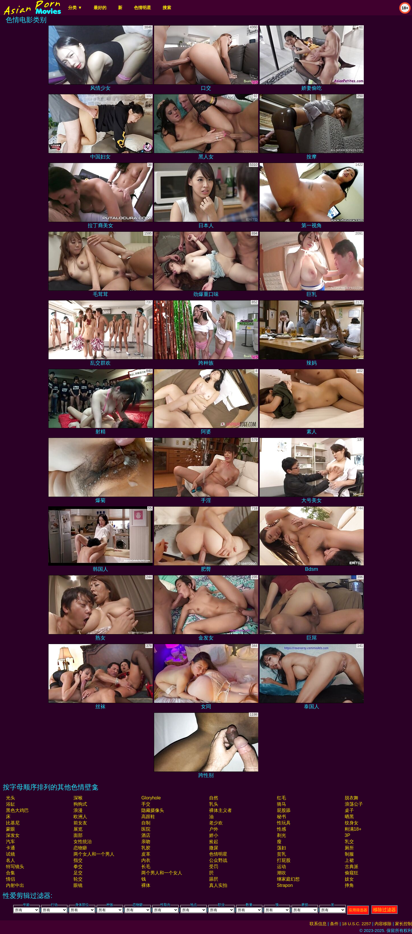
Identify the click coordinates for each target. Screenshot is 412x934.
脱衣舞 (351, 797)
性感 (281, 829)
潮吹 (281, 872)
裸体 (145, 885)
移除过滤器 (384, 909)
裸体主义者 (220, 810)
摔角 (349, 885)
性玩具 (284, 822)
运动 (281, 866)
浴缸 (10, 804)
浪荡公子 (354, 804)
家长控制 (403, 923)
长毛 (145, 866)
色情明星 (142, 7)
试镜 (10, 854)
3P (347, 835)
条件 (334, 923)
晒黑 (349, 816)
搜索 (167, 7)
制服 (349, 854)
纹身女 (351, 822)
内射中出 (15, 885)
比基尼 (13, 822)
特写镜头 (15, 866)
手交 (145, 804)
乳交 (349, 841)
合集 (10, 872)
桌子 (349, 810)
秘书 (281, 816)
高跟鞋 (148, 816)
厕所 (349, 847)
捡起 (213, 841)
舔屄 (213, 879)
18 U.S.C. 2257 (356, 923)
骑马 (281, 804)
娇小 (213, 835)
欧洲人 (80, 816)
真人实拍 (218, 885)
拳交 (78, 866)
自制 (145, 822)
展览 (78, 829)
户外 (213, 829)
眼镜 (78, 885)
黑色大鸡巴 (17, 810)
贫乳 (281, 854)
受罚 (213, 866)
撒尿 (213, 847)
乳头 (213, 804)
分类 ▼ (75, 7)
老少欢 (216, 822)
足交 (78, 872)
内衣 (145, 860)
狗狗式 (80, 804)
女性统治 (82, 841)
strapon (285, 885)
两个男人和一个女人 (161, 872)
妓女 (349, 879)
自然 (213, 797)
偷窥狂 (351, 872)
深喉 (78, 797)
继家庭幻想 (288, 879)
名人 (10, 860)
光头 (10, 797)
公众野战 (218, 860)
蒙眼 (10, 829)
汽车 (10, 841)
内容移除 (383, 923)
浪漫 (78, 810)
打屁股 (284, 860)
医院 (145, 829)
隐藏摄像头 (152, 810)
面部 (78, 835)
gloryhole (151, 797)
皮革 (145, 854)
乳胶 (145, 847)
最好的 (100, 7)
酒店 (145, 835)
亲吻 (145, 841)
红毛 (281, 797)
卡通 (10, 847)
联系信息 (318, 923)
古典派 (351, 866)
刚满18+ (353, 829)
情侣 (10, 879)
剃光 (281, 835)
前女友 (80, 822)
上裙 (349, 860)
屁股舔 (284, 810)
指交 (78, 860)
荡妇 (281, 847)
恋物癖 (80, 847)
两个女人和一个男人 (93, 854)
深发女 (13, 835)
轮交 (78, 879)
